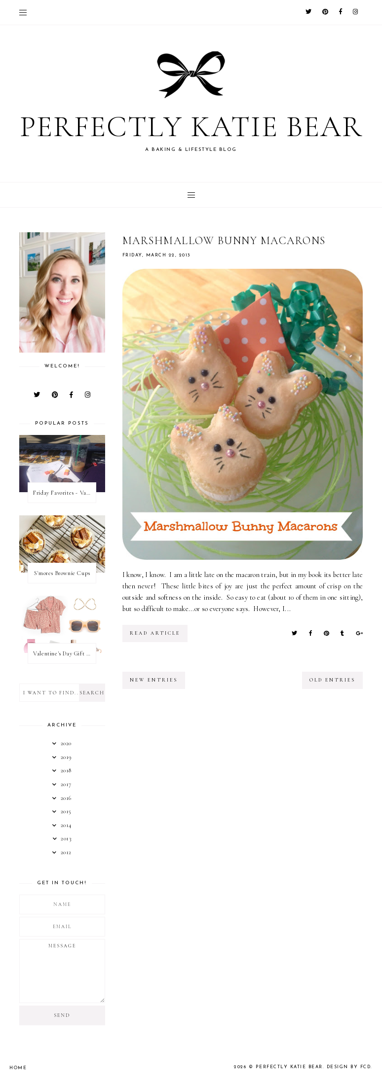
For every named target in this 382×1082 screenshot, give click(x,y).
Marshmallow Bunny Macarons (224, 240)
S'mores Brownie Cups (62, 573)
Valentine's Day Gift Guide (64, 653)
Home (18, 1068)
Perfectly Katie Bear (191, 126)
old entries (332, 680)
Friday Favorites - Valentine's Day (64, 492)
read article (155, 633)
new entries (154, 680)
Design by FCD (349, 1067)
